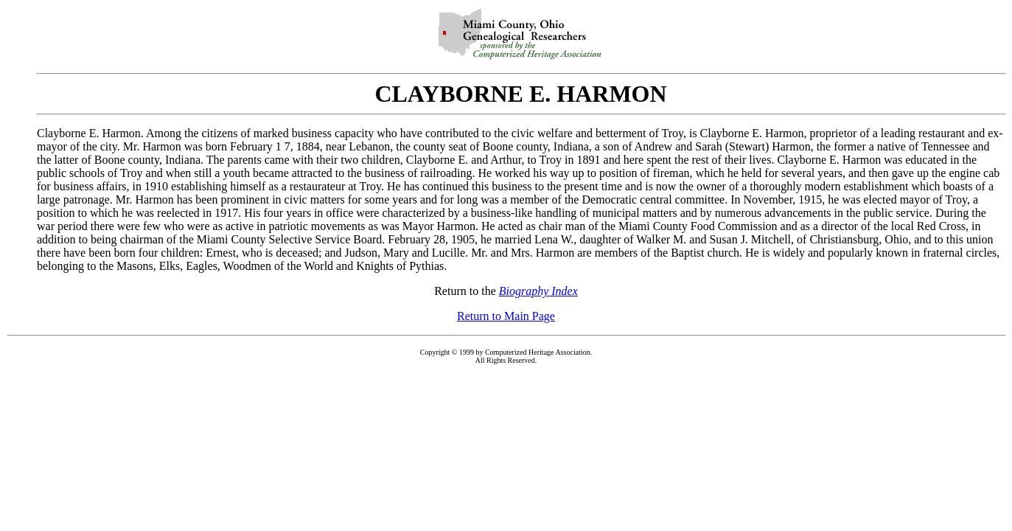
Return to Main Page (506, 316)
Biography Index (538, 291)
